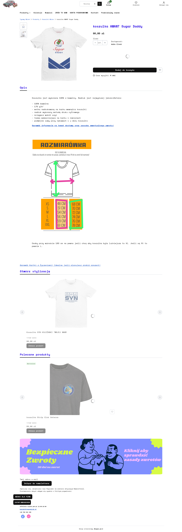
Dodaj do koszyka (124, 70)
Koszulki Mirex (48, 19)
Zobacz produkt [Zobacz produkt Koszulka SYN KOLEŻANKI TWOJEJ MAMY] (35, 345)
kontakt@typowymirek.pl (28, 509)
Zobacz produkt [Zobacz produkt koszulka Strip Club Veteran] (35, 431)
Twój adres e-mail (29, 479)
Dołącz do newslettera (36, 483)
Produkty (36, 19)
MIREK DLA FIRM (22, 496)
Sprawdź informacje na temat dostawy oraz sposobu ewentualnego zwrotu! (73, 125)
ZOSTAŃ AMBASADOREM (22, 502)
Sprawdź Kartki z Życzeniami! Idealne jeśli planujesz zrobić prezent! (60, 265)
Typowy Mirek (25, 19)
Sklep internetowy (90, 529)
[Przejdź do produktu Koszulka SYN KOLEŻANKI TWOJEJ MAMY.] (71, 303)
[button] (99, 4)
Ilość (95, 38)
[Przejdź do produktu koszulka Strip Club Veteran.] (71, 388)
